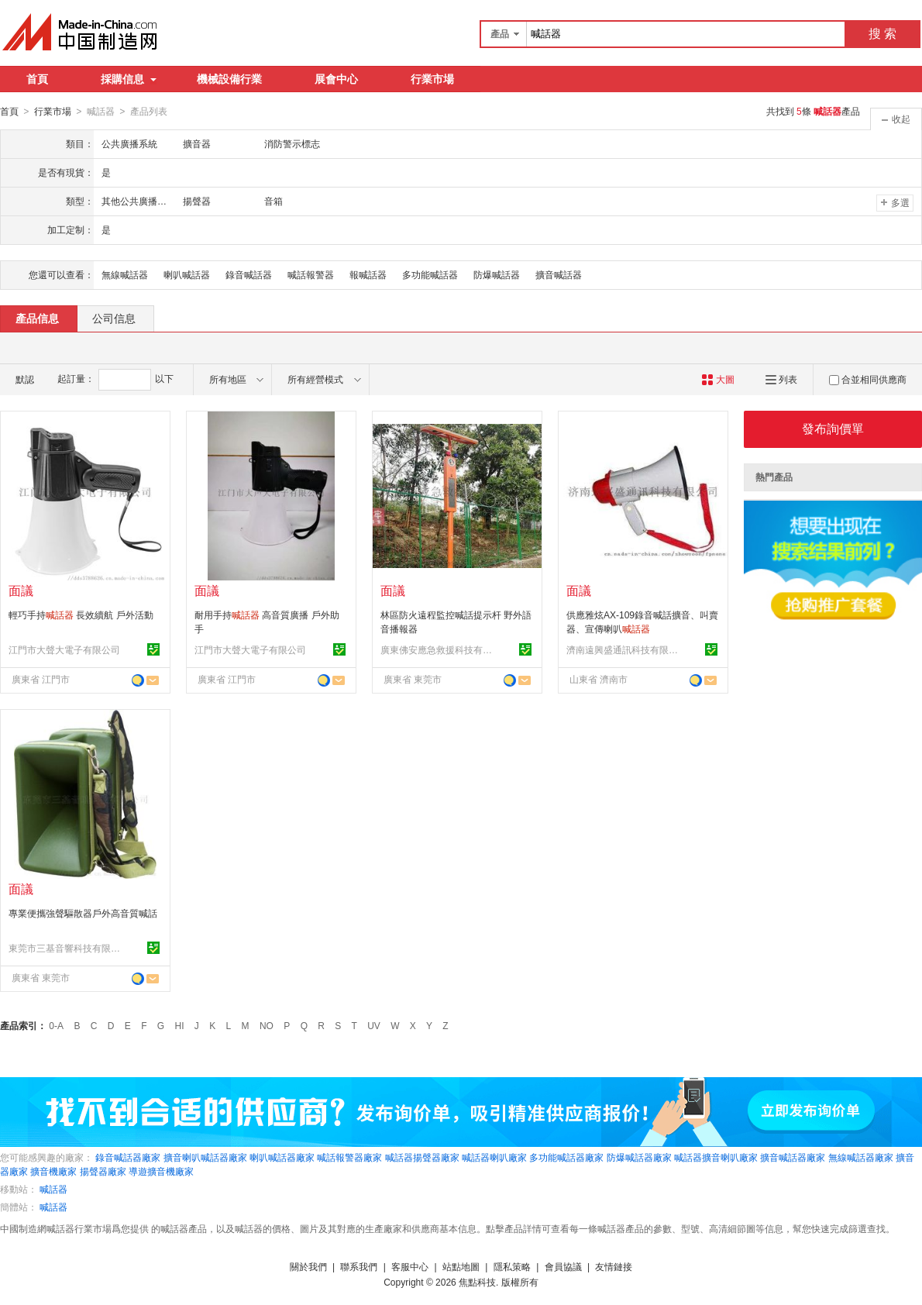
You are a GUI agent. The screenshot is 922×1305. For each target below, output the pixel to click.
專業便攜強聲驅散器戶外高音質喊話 (83, 912)
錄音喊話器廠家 (127, 1157)
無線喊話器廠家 (860, 1157)
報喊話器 (368, 274)
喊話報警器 (310, 274)
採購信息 (129, 79)
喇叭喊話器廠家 (282, 1157)
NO (267, 1025)
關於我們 (308, 1266)
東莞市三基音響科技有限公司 (67, 947)
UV (373, 1025)
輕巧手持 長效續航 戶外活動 (81, 614)
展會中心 (336, 79)
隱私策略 (512, 1266)
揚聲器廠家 (103, 1171)
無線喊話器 (124, 274)
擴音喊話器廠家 (792, 1157)
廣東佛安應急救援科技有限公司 (438, 649)
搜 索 (882, 33)
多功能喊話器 (430, 274)
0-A (56, 1025)
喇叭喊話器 (186, 274)
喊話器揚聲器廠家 (422, 1157)
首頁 (37, 79)
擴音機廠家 (53, 1171)
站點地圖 (461, 1266)
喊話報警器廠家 (349, 1157)
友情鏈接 (613, 1266)
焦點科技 (477, 1281)
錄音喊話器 (248, 274)
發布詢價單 (833, 428)
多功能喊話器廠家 (566, 1157)
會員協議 (563, 1266)
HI (179, 1025)
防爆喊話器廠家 (639, 1157)
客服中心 (409, 1266)
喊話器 (53, 1188)
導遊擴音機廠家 (161, 1171)
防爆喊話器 (496, 274)
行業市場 (432, 79)
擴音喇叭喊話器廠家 (205, 1157)
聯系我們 (358, 1266)
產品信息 (37, 318)
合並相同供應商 (868, 379)
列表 (781, 379)
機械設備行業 (229, 79)
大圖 (718, 379)
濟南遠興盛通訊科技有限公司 (624, 649)
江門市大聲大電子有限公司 (64, 649)
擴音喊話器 (558, 274)
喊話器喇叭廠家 (494, 1157)
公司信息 (114, 318)
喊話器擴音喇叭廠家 (716, 1157)
